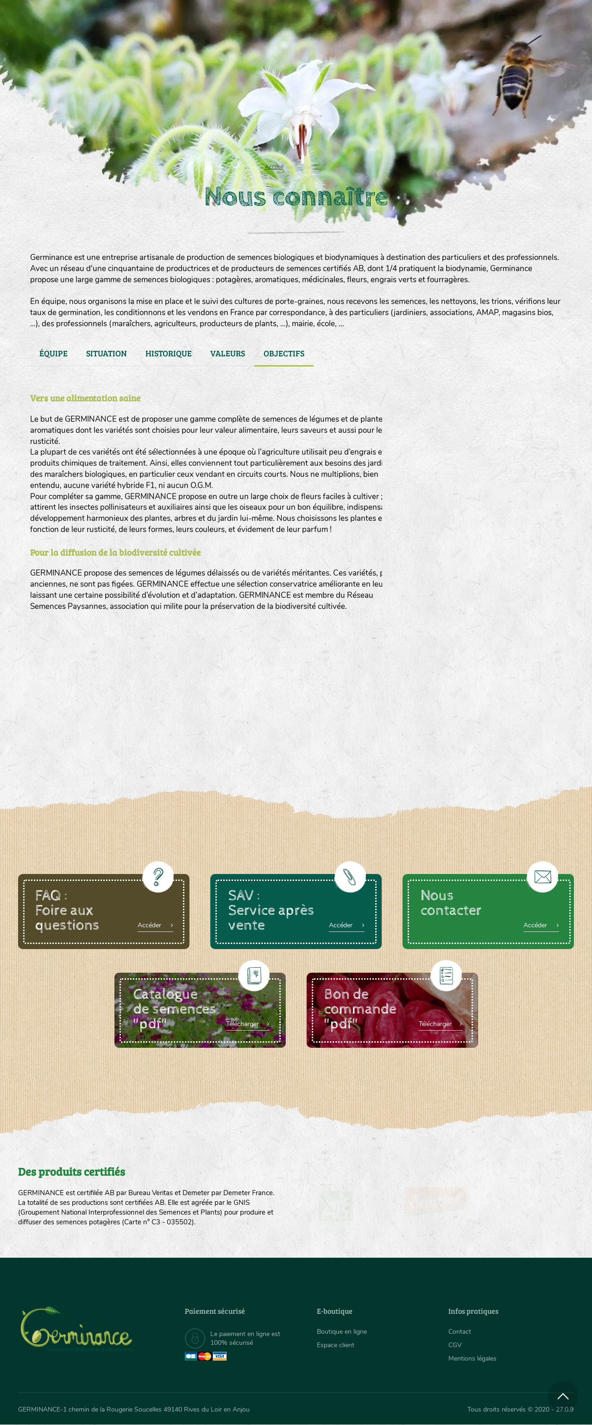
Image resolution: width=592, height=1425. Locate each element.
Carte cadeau (266, 120)
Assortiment (365, 120)
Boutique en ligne (491, 120)
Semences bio (94, 120)
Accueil (274, 167)
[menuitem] (530, 18)
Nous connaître (179, 120)
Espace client (335, 1345)
